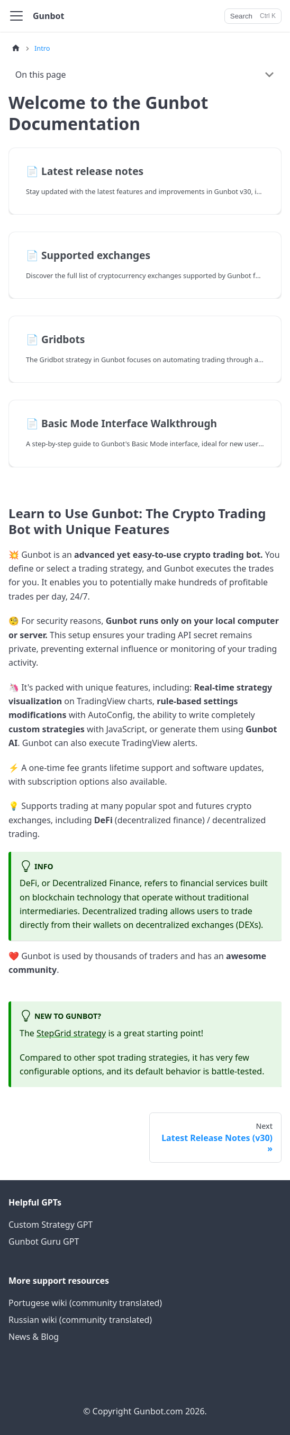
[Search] (253, 16)
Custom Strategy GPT (50, 1224)
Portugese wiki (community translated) (85, 1303)
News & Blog (33, 1336)
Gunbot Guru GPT (43, 1241)
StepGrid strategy (71, 1033)
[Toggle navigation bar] (16, 16)
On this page (40, 74)
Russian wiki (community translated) (80, 1320)
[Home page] (15, 48)
